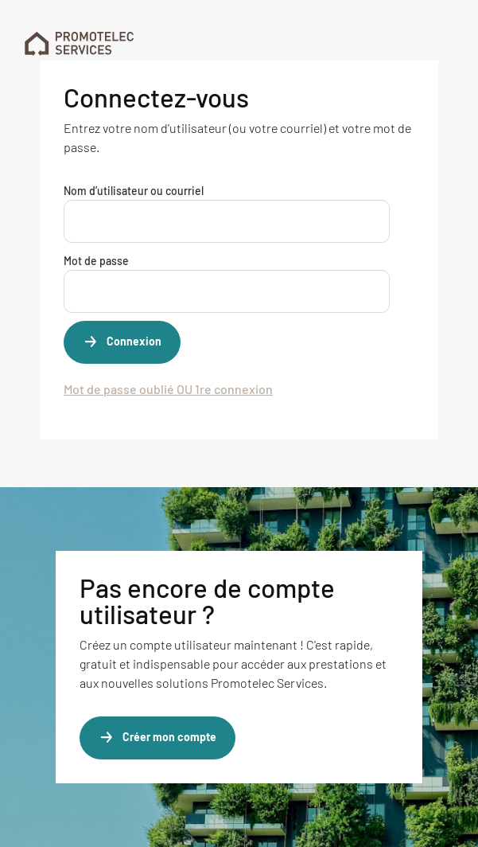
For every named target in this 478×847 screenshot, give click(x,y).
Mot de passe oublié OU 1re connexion (168, 388)
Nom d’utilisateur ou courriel (134, 190)
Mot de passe (96, 260)
